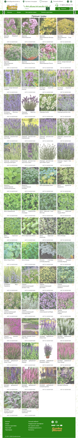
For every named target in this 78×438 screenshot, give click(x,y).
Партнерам (8, 430)
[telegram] (68, 1)
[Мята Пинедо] (66, 235)
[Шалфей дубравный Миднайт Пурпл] (48, 361)
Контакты (31, 430)
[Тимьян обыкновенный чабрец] (66, 312)
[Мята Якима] (30, 260)
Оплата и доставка (46, 12)
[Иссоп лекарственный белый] (66, 62)
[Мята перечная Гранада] (12, 236)
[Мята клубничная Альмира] (30, 212)
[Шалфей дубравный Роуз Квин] (30, 385)
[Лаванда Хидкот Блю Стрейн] (66, 161)
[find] (48, 8)
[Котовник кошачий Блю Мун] (48, 88)
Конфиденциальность (35, 428)
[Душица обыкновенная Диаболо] (12, 63)
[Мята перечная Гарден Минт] (66, 212)
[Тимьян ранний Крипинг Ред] (12, 337)
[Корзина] (64, 8)
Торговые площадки (30, 1)
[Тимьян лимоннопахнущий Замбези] (66, 286)
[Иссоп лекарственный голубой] (12, 88)
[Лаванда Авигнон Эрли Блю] (30, 112)
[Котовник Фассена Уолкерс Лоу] (12, 112)
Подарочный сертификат (35, 423)
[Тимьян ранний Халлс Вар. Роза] (30, 337)
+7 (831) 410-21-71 (66, 5)
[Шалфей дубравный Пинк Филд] (66, 361)
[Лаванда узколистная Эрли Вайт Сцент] (48, 161)
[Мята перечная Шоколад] (48, 236)
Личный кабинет (33, 421)
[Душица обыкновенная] (30, 36)
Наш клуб (8, 428)
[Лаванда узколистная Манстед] (48, 137)
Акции (19, 12)
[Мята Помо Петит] (12, 260)
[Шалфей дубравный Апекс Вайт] (66, 337)
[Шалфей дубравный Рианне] (12, 385)
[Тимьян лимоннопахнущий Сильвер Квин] (30, 312)
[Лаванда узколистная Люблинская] (30, 137)
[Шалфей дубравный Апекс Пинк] (12, 361)
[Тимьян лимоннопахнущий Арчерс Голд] (30, 286)
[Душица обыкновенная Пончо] (48, 62)
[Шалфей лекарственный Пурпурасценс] (12, 411)
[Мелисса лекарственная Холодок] (30, 187)
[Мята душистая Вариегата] (66, 186)
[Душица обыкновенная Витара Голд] (48, 37)
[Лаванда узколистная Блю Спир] (12, 137)
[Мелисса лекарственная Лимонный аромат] (12, 187)
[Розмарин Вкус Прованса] (12, 285)
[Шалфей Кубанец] (66, 385)
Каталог (9, 12)
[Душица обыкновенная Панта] (30, 62)
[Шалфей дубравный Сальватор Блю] (48, 385)
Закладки (44, 1)
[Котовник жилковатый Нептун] (30, 88)
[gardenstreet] (12, 6)
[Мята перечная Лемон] (30, 235)
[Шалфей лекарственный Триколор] (30, 411)
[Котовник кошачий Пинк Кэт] (66, 88)
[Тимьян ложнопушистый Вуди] (48, 311)
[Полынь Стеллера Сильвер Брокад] (48, 260)
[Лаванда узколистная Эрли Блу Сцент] (30, 161)
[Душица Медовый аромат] (12, 36)
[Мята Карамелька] (12, 211)
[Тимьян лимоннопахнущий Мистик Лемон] (12, 312)
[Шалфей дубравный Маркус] (30, 361)
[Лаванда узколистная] (66, 112)
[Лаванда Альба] (48, 112)
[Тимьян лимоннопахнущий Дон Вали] (48, 286)
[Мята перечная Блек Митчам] (48, 212)
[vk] (71, 1)
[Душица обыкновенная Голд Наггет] (66, 37)
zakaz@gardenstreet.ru (12, 1)
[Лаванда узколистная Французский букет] (12, 161)
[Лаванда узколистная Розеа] (66, 137)
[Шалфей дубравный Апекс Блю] (48, 337)
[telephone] (56, 5)
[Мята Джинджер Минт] (48, 185)
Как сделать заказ (31, 12)
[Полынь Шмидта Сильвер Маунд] (66, 260)
